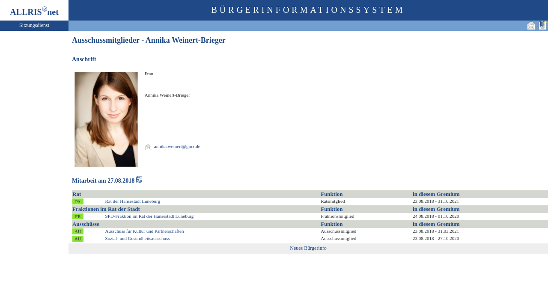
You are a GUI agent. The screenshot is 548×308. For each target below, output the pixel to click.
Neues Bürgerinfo (308, 248)
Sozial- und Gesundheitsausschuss (137, 238)
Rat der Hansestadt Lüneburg (132, 201)
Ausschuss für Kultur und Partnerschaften (144, 231)
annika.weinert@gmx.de (177, 146)
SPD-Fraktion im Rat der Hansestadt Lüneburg (149, 216)
